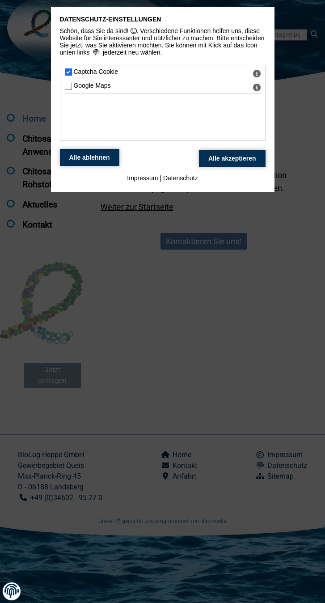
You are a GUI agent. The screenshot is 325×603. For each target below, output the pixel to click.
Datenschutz (180, 178)
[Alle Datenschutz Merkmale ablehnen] (89, 157)
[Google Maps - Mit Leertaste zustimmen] (68, 86)
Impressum (142, 178)
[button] (11, 591)
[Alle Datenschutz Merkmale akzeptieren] (232, 158)
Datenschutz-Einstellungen (110, 19)
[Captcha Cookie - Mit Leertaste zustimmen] (68, 72)
